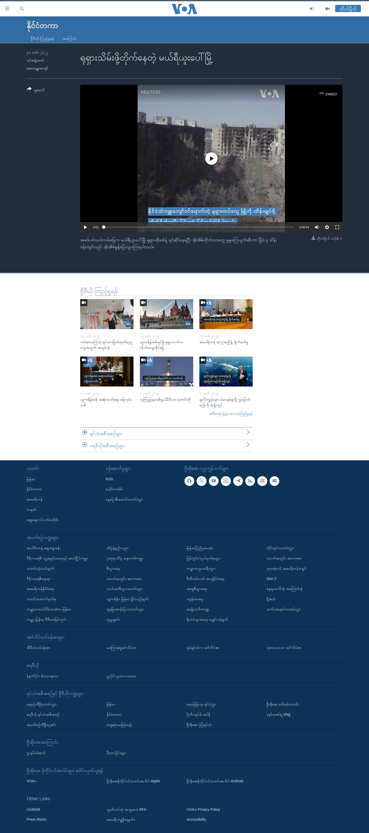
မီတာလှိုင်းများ (116, 753)
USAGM (33, 809)
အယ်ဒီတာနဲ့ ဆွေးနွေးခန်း (43, 548)
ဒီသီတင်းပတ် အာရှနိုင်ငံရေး (205, 578)
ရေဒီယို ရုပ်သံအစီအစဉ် (43, 714)
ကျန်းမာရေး (195, 599)
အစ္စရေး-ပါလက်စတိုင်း (42, 519)
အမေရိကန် (35, 499)
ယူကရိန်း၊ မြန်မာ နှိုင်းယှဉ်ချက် (128, 599)
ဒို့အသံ (270, 599)
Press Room (36, 819)
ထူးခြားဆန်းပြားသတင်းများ (125, 609)
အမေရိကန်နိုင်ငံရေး (40, 589)
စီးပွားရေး (113, 568)
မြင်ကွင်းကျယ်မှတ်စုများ (203, 558)
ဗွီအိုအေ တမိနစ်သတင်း (282, 704)
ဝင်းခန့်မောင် (35, 60)
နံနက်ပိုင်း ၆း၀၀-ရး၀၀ (42, 676)
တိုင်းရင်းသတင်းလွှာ (280, 548)
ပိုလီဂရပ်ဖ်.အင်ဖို (198, 714)
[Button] (35, 90)
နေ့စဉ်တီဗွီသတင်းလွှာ (42, 704)
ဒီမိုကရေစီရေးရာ (39, 578)
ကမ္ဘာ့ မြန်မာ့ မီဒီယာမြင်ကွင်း (46, 619)
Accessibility (196, 819)
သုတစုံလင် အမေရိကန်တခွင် (286, 568)
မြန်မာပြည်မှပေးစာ (200, 548)
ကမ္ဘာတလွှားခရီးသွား (201, 568)
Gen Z (271, 578)
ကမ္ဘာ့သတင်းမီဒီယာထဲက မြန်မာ (49, 609)
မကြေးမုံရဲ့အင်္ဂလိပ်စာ (121, 647)
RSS (109, 479)
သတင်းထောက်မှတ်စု (41, 599)
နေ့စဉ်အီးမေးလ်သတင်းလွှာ (124, 499)
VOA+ (31, 781)
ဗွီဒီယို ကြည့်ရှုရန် (42, 38)
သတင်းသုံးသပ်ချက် (40, 568)
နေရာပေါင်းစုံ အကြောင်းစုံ (284, 589)
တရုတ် (31, 509)
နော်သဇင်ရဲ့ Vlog (278, 714)
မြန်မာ (31, 479)
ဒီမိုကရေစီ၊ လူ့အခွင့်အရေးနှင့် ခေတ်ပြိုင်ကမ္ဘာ (57, 558)
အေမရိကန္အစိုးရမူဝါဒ (121, 819)
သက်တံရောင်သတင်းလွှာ (283, 609)
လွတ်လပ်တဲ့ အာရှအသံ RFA (126, 809)
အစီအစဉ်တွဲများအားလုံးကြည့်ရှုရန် (231, 413)
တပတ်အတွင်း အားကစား (124, 578)
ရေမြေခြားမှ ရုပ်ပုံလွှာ (201, 704)
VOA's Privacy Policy (203, 809)
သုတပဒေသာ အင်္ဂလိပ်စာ (283, 647)
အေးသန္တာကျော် (37, 68)
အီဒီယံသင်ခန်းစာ (38, 647)
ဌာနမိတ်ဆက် (36, 753)
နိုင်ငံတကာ (34, 489)
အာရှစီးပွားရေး (197, 589)
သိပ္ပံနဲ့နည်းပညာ (118, 548)
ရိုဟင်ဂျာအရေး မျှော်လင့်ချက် (207, 619)
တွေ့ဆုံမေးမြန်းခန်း (119, 724)
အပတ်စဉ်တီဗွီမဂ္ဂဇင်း (41, 724)
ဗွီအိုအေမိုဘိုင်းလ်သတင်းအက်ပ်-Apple (133, 781)
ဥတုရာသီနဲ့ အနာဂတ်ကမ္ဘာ (125, 558)
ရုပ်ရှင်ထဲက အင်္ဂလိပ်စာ (203, 647)
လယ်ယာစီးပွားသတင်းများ (125, 589)
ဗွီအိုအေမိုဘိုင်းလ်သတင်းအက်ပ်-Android (215, 781)
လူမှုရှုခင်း (113, 619)
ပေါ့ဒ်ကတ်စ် (114, 489)
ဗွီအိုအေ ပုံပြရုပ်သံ (199, 724)
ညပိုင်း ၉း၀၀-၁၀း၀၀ (121, 676)
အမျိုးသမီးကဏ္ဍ (198, 609)
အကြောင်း (70, 38)
